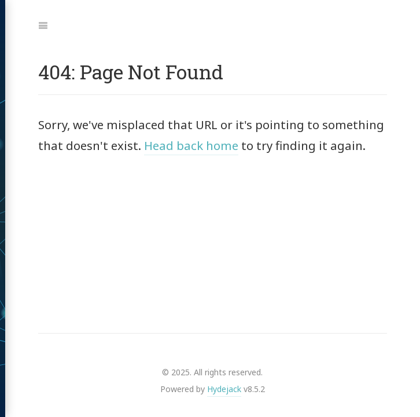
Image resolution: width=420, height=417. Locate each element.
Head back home (191, 145)
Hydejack (224, 388)
